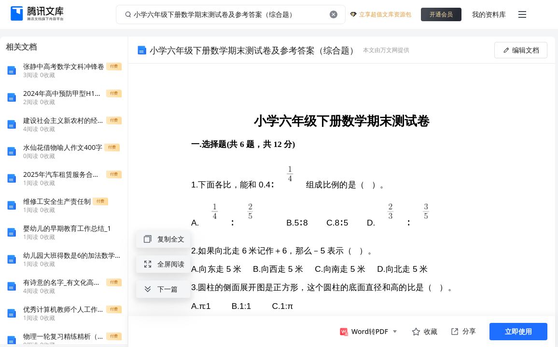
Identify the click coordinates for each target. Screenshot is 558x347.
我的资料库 (489, 14)
